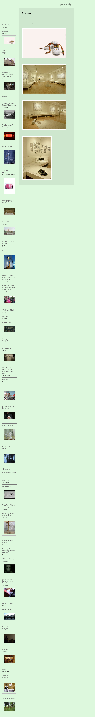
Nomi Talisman (7, 486)
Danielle (5, 97)
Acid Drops (5, 480)
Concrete (5, 316)
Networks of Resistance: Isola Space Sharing (8, 74)
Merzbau (5, 649)
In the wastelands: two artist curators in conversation (8, 287)
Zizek (4, 386)
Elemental (5, 31)
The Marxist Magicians (6, 676)
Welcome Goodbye (8, 559)
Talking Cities (6, 222)
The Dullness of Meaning (7, 126)
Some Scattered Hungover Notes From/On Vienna (7, 581)
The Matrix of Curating (6, 171)
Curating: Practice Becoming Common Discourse (8, 550)
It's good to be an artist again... (8, 514)
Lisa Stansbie (6, 323)
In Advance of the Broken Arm (8, 407)
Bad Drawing (6, 348)
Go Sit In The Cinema (6, 448)
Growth (4, 669)
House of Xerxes (7, 603)
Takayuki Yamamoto (8, 698)
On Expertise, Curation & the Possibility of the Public (7, 370)
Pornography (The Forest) (8, 201)
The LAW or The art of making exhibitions (9, 506)
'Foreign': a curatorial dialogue (9, 340)
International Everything (6, 628)
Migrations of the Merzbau (7, 541)
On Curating (6, 25)
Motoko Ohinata (7, 425)
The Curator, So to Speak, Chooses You (9, 104)
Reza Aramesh (7, 609)
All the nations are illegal (8, 52)
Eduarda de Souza (8, 146)
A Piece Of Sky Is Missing (8, 242)
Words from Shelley (8, 310)
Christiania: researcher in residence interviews (9, 471)
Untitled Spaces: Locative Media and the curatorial (8, 277)
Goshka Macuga (7, 251)
